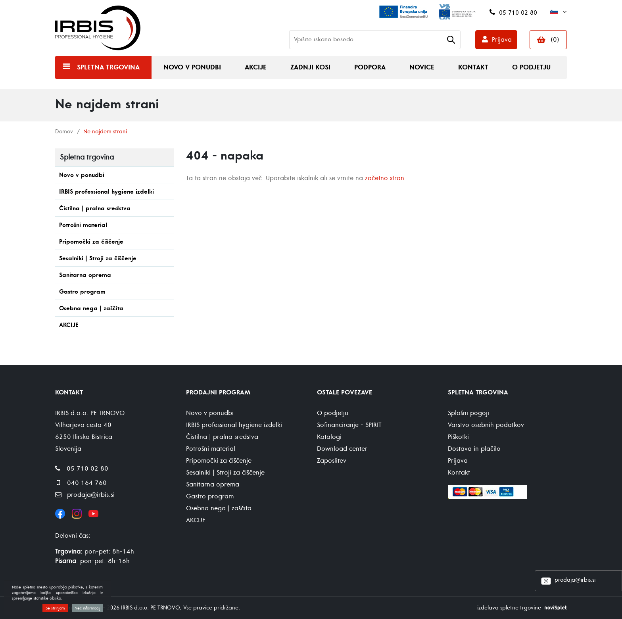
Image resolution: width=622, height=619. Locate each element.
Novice (421, 67)
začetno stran (384, 178)
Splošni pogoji (468, 413)
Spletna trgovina (108, 67)
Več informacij (87, 608)
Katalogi (329, 437)
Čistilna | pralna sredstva (95, 208)
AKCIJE (69, 325)
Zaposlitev (331, 461)
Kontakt (473, 67)
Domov (64, 131)
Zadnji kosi (310, 67)
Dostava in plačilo (474, 449)
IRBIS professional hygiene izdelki (106, 192)
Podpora (370, 67)
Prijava (502, 40)
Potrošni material (83, 225)
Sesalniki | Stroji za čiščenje (97, 258)
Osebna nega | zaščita (91, 308)
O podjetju (531, 67)
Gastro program (82, 292)
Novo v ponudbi (192, 67)
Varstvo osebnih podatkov (486, 425)
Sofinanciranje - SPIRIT (349, 425)
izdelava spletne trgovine (509, 607)
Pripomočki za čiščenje (91, 242)
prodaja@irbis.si (575, 580)
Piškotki (458, 437)
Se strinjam (55, 608)
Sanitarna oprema (85, 275)
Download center (342, 449)
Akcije (256, 67)
